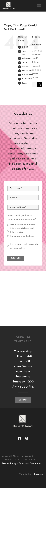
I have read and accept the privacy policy (24, 246)
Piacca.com (38, 474)
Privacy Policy (9, 463)
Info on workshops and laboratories (22, 230)
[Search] (39, 84)
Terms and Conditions (30, 463)
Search (25, 83)
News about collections (22, 236)
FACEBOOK (27, 71)
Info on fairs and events (22, 225)
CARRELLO (27, 79)
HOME (25, 47)
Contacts (25, 67)
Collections (26, 58)
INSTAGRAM (27, 75)
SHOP (24, 62)
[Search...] (34, 84)
